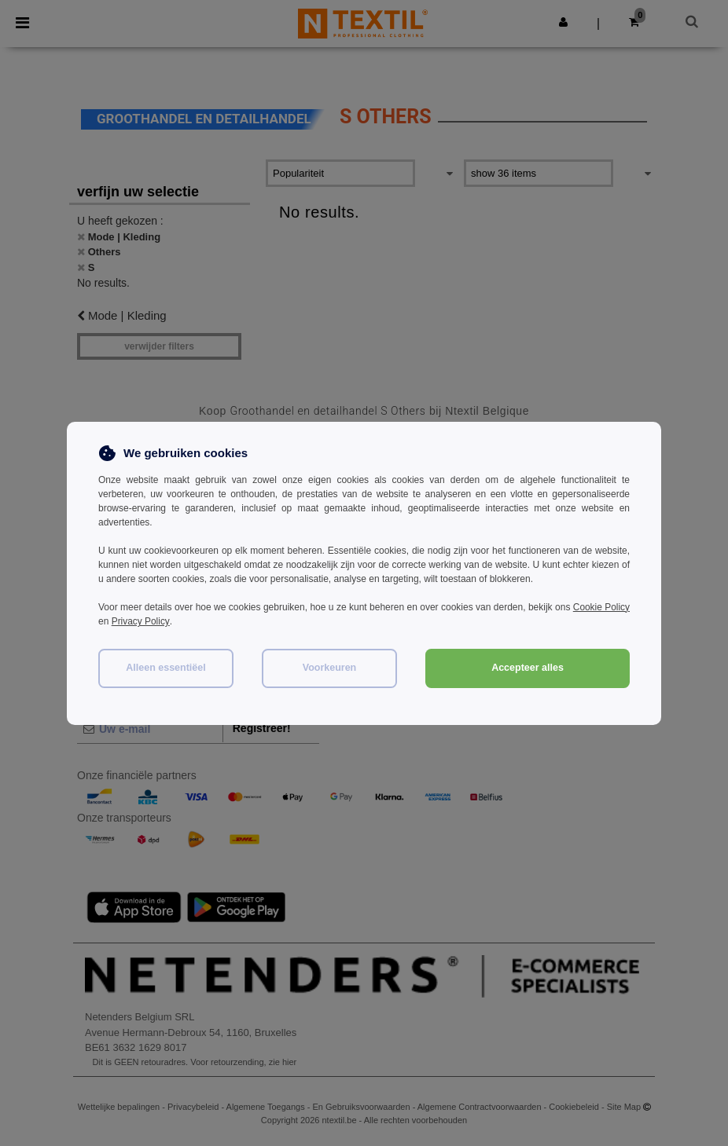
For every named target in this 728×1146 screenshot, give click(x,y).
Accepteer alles (527, 666)
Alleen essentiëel (165, 666)
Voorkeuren (330, 666)
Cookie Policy (601, 607)
